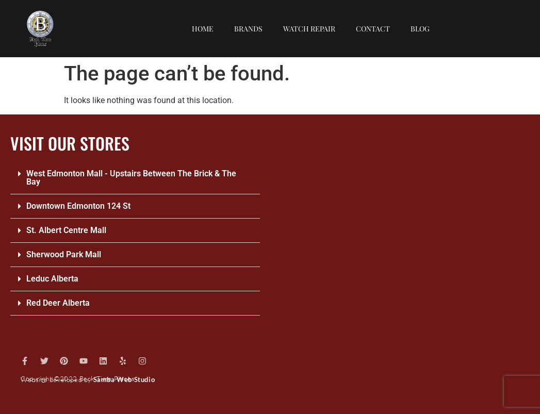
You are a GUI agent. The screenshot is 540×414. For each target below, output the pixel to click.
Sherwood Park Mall (63, 254)
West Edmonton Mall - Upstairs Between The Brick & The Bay (131, 178)
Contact (373, 29)
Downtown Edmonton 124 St (78, 206)
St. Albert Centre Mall (66, 230)
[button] (135, 178)
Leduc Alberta (52, 279)
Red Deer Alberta (58, 303)
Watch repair (309, 29)
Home (203, 29)
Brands (248, 29)
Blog (420, 29)
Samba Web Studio (124, 379)
